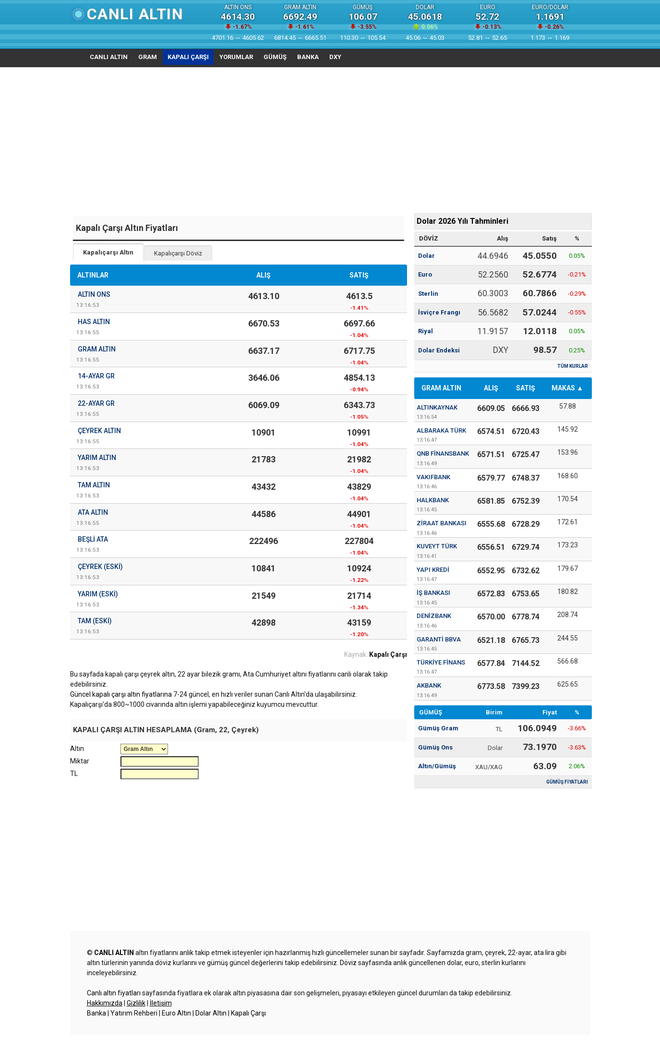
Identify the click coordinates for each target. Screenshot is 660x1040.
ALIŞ (491, 388)
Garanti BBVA (439, 639)
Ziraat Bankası (442, 523)
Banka (96, 1013)
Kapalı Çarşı (248, 1013)
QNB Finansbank (443, 453)
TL (74, 773)
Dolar (426, 255)
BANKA (308, 56)
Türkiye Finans (441, 662)
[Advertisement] (330, 139)
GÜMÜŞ (275, 56)
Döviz (348, 963)
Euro (425, 274)
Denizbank (434, 615)
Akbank (429, 685)
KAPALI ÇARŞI (188, 56)
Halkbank (433, 500)
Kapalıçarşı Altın (108, 252)
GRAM (147, 56)
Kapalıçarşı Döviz (178, 253)
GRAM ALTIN (441, 388)
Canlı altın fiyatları (114, 993)
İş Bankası (433, 592)
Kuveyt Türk (437, 546)
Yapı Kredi (433, 569)
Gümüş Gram (438, 728)
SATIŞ (525, 388)
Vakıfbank (433, 477)
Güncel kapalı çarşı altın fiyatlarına (121, 694)
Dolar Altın (211, 1013)
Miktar (79, 761)
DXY (335, 56)
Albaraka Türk (441, 430)
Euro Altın (176, 1013)
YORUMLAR (236, 56)
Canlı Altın (135, 14)
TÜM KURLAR (572, 366)
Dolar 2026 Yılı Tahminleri (462, 221)
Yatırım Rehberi (133, 1013)
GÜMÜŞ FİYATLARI (567, 782)
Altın (77, 748)
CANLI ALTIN (109, 56)
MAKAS (563, 388)
